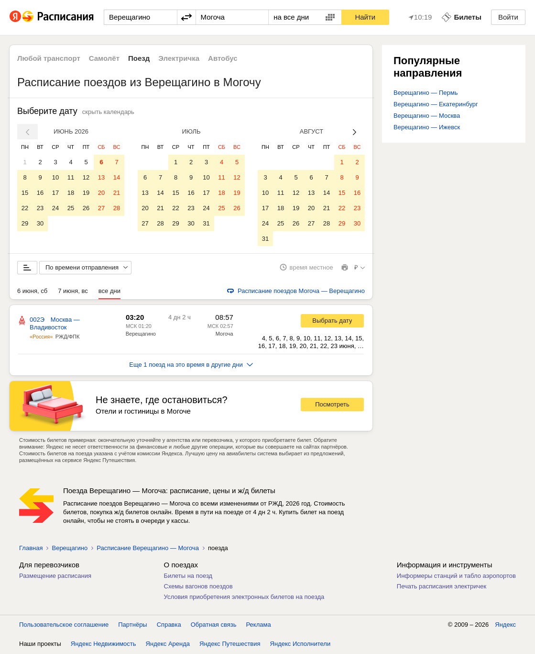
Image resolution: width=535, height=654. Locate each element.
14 (116, 177)
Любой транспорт (48, 58)
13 (101, 177)
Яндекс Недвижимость (103, 644)
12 (86, 177)
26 (86, 208)
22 (25, 208)
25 (70, 208)
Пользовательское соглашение (64, 625)
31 (206, 223)
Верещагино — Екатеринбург (435, 104)
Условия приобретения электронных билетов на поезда (244, 597)
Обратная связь (214, 625)
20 (101, 192)
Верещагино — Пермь (425, 92)
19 (86, 192)
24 (55, 208)
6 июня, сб (32, 291)
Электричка (178, 58)
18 (70, 192)
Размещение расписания (55, 576)
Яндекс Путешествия (230, 644)
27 (101, 208)
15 (25, 192)
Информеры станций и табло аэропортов (456, 576)
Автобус (223, 58)
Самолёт (104, 58)
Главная (31, 548)
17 (55, 192)
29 (25, 223)
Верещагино (141, 334)
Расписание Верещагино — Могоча (148, 548)
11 (70, 177)
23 (40, 208)
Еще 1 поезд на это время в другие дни (191, 365)
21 (116, 192)
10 (55, 177)
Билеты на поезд (188, 576)
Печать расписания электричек (441, 586)
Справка (169, 625)
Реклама (258, 625)
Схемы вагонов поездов (198, 586)
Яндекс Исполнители (300, 644)
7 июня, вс (73, 291)
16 (40, 192)
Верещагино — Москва (426, 115)
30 (40, 223)
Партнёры (132, 625)
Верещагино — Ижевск (426, 127)
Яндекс (505, 625)
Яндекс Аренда (168, 644)
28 (116, 208)
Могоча (224, 334)
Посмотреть (332, 405)
